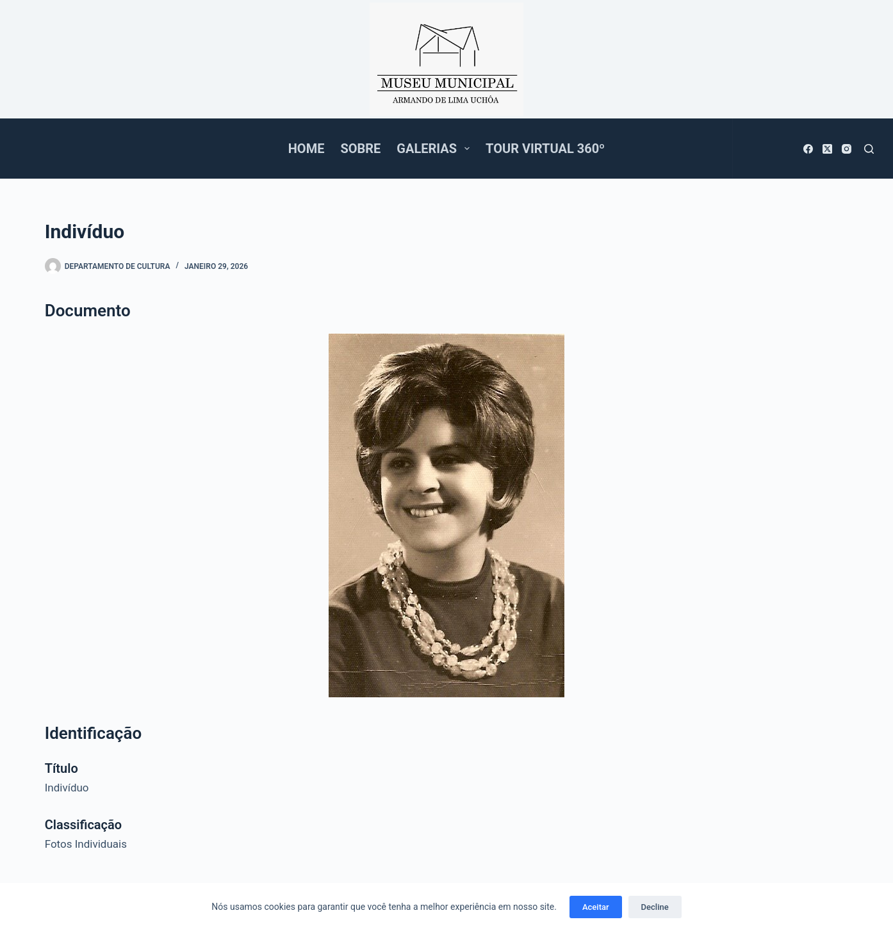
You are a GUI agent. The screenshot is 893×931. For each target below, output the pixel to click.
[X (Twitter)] (827, 149)
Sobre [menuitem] (360, 148)
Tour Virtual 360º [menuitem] (545, 148)
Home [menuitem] (306, 148)
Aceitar (595, 907)
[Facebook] (808, 149)
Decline (655, 907)
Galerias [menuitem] (436, 148)
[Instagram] (846, 149)
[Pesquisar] (869, 149)
